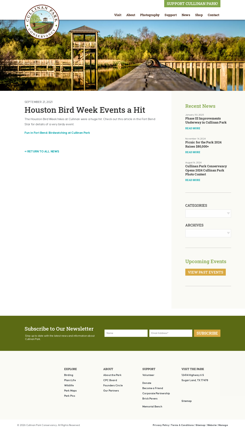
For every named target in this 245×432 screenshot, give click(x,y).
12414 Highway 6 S (193, 375)
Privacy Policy (161, 425)
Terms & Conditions (182, 425)
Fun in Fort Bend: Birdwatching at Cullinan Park (57, 132)
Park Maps (70, 390)
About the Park (112, 375)
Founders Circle (113, 385)
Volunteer (148, 375)
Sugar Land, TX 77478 (195, 380)
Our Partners (111, 390)
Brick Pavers (149, 398)
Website (212, 425)
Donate (146, 383)
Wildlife (69, 385)
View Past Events (205, 272)
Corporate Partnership (156, 393)
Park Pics (69, 395)
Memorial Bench (152, 406)
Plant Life (70, 380)
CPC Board (110, 380)
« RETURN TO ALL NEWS (42, 151)
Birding (68, 375)
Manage (223, 425)
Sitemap (187, 401)
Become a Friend (152, 388)
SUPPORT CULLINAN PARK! (192, 3)
